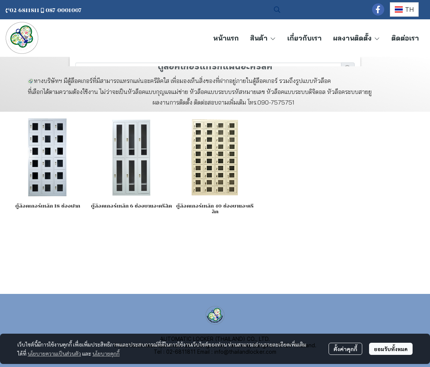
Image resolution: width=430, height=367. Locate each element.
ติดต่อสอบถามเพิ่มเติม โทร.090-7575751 (245, 102)
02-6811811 (23, 10)
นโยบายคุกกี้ (106, 353)
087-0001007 (63, 10)
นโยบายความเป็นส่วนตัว (54, 353)
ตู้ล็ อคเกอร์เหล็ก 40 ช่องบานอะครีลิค (215, 208)
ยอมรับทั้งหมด (391, 348)
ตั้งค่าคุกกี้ (345, 348)
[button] (319, 9)
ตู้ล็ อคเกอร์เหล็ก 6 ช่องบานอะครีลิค (131, 206)
